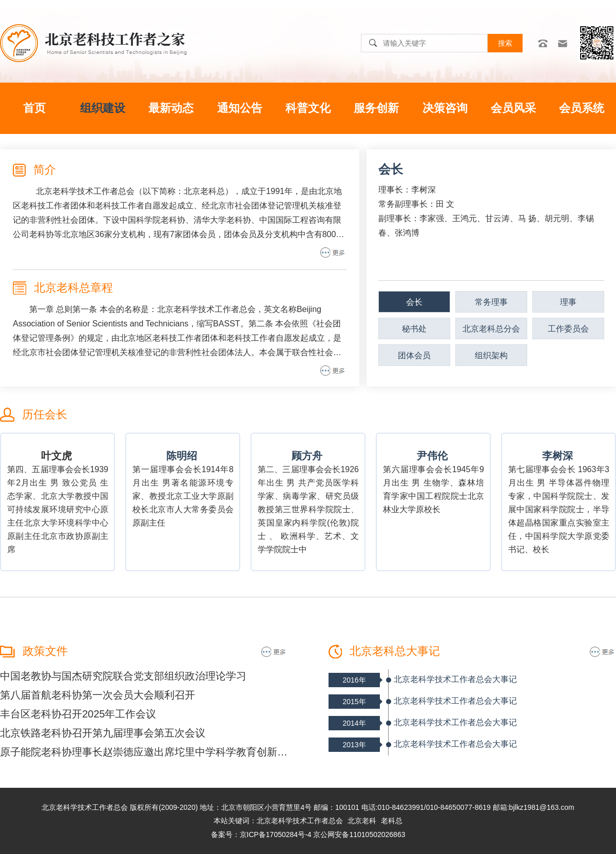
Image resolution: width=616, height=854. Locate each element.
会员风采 (513, 108)
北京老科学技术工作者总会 (300, 821)
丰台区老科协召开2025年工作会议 (78, 714)
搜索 (505, 43)
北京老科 (362, 821)
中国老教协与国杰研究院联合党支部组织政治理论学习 (123, 676)
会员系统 (581, 108)
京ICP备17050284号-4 (276, 834)
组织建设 (102, 108)
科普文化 (308, 108)
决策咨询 (445, 108)
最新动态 (171, 108)
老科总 (391, 821)
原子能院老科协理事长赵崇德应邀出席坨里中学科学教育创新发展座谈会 (143, 752)
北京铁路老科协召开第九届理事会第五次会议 (102, 733)
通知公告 (239, 108)
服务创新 (376, 108)
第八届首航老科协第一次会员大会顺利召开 (97, 695)
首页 (34, 108)
